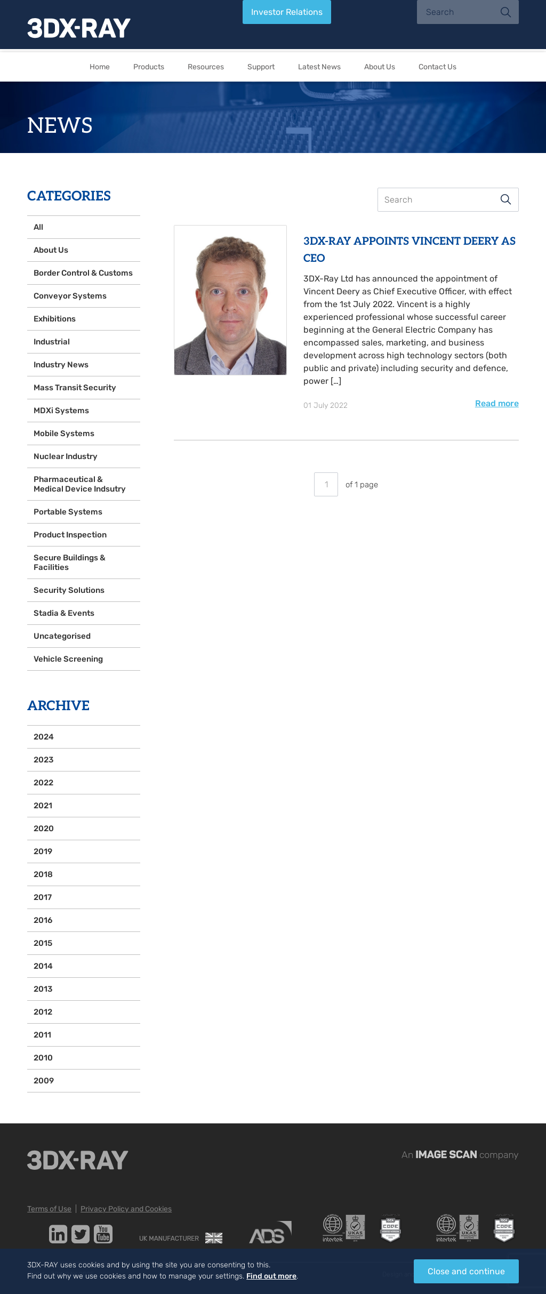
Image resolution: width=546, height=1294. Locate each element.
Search (506, 199)
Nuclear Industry (66, 456)
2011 (42, 1035)
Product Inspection (70, 535)
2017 (43, 897)
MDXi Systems (61, 410)
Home (100, 66)
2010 (43, 1058)
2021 (43, 805)
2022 (43, 782)
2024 (44, 737)
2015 (43, 943)
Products (148, 66)
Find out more (271, 1276)
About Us (379, 66)
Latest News (319, 66)
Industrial (52, 342)
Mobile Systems (64, 433)
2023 (43, 760)
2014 (43, 966)
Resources (206, 66)
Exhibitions (55, 319)
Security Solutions (69, 590)
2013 (43, 989)
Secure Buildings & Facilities (70, 562)
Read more (497, 403)
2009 (44, 1081)
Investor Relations (287, 12)
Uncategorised (62, 636)
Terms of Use (49, 1208)
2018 (43, 874)
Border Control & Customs (83, 273)
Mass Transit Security (75, 387)
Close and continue (466, 1271)
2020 (44, 828)
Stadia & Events (64, 613)
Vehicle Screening (68, 659)
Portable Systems (68, 512)
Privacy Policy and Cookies (126, 1208)
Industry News (61, 364)
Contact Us (437, 66)
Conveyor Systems (70, 296)
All (38, 227)
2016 (43, 920)
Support (261, 66)
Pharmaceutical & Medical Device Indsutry (80, 484)
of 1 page (346, 484)
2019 (43, 851)
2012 (43, 1012)
